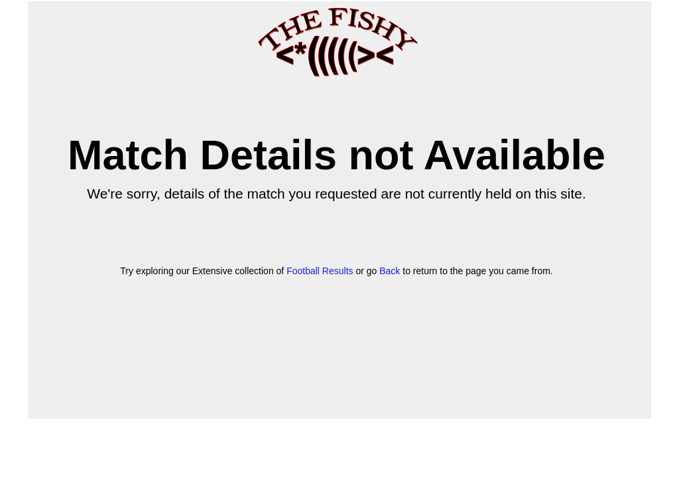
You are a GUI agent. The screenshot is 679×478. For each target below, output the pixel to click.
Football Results (319, 271)
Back (389, 271)
